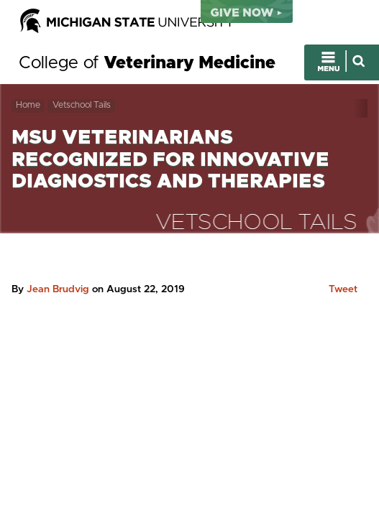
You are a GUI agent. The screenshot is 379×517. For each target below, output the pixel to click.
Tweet (343, 289)
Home (28, 105)
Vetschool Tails (81, 105)
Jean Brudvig (58, 289)
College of (147, 63)
